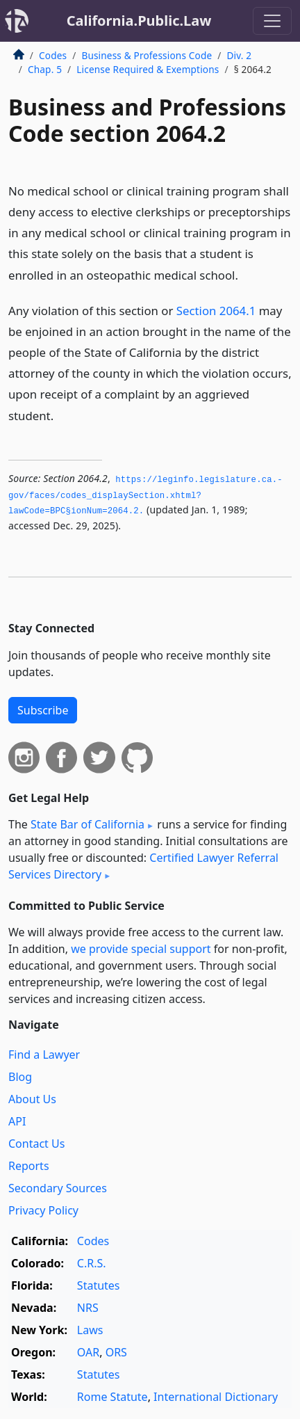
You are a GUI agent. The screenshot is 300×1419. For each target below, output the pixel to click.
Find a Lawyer (44, 1054)
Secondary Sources (57, 1188)
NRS (88, 1307)
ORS (116, 1352)
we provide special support (140, 948)
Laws (90, 1330)
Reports (28, 1165)
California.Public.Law (139, 20)
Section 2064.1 (216, 311)
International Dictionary (215, 1396)
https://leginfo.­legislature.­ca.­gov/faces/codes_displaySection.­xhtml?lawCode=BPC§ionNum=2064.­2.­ (145, 495)
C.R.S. (91, 1263)
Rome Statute (112, 1396)
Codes (53, 55)
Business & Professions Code (146, 55)
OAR (88, 1352)
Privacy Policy (43, 1210)
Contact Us (36, 1143)
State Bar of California (87, 824)
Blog (20, 1076)
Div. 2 (238, 55)
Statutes (98, 1285)
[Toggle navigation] (272, 21)
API (17, 1121)
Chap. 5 (45, 69)
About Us (32, 1099)
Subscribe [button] (42, 710)
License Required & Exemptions (147, 69)
